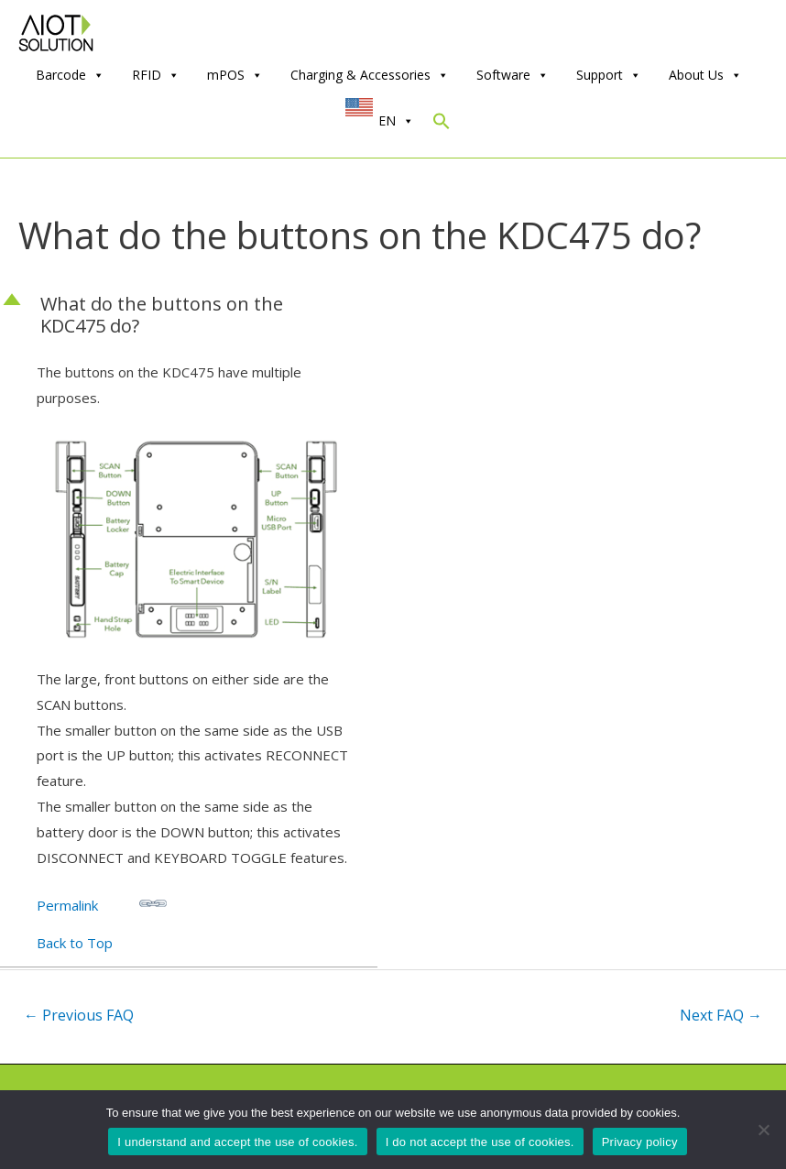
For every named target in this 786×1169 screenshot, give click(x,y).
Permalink (102, 902)
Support (608, 75)
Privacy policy (640, 1142)
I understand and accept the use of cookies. (237, 1142)
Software (512, 75)
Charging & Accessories (369, 75)
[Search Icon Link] (441, 125)
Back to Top (75, 943)
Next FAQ (721, 1015)
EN (396, 121)
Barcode (70, 75)
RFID (156, 75)
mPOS (235, 75)
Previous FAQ (79, 1015)
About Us (705, 75)
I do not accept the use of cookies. (480, 1142)
